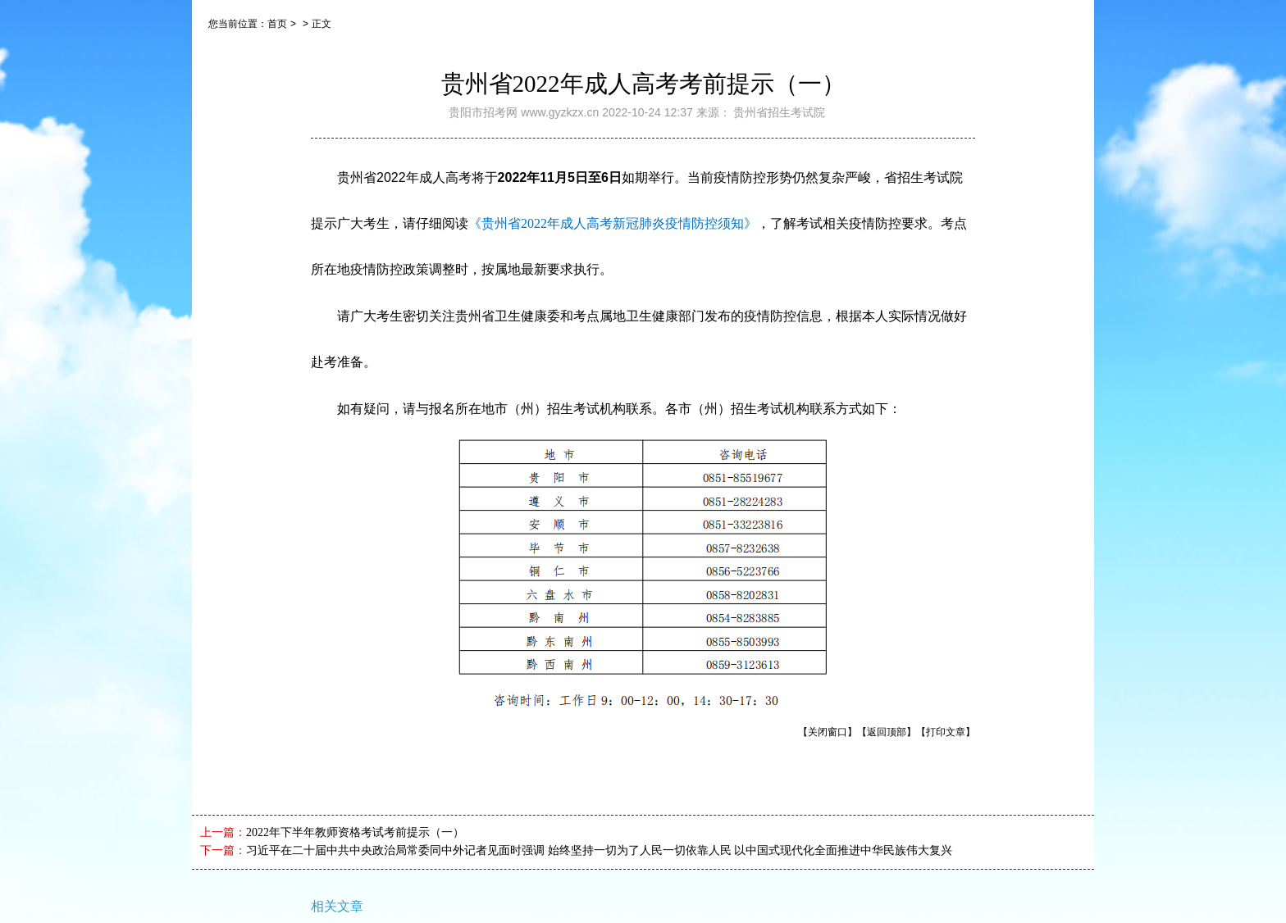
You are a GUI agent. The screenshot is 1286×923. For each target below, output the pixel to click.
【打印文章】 (945, 732)
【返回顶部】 (886, 732)
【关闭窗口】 (827, 732)
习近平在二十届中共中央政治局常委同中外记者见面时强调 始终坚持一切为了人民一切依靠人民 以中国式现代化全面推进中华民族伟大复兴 (599, 850)
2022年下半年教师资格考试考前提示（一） (355, 832)
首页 (277, 24)
